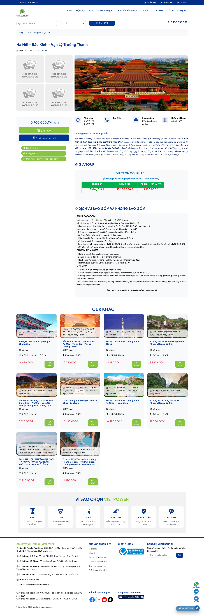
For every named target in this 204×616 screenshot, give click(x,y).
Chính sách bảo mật (97, 566)
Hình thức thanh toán (98, 557)
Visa (91, 11)
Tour (69, 11)
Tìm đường (196, 585)
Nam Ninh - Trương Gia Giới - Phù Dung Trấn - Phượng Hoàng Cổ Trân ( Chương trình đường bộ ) (36, 403)
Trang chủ (22, 32)
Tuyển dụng (150, 2)
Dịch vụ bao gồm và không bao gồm (40, 158)
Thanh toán (167, 2)
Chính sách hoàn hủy (98, 561)
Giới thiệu (158, 11)
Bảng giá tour (30, 153)
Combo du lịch (104, 11)
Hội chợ (80, 11)
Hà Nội (45, 50)
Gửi (180, 555)
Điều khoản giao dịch (98, 570)
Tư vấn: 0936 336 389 (43, 137)
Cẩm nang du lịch (176, 11)
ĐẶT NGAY (44, 130)
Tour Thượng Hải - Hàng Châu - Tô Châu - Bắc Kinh (80, 401)
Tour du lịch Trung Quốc (40, 32)
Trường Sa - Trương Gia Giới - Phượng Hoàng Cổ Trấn (164, 401)
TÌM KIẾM (102, 23)
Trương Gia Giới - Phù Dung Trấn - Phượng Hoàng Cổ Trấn (167, 342)
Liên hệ (181, 2)
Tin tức (145, 11)
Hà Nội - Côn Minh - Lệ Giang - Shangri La (34, 342)
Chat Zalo (196, 592)
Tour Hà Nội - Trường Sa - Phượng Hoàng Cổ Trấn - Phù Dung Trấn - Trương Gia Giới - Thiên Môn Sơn (79, 462)
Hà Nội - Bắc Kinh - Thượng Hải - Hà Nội (122, 342)
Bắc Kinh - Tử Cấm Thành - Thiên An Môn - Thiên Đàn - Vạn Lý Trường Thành (79, 344)
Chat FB (196, 599)
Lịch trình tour (30, 148)
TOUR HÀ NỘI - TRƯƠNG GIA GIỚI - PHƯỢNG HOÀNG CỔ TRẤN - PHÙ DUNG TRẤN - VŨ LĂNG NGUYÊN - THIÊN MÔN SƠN (36, 463)
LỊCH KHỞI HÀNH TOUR (127, 11)
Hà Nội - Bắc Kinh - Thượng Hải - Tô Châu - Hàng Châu (122, 401)
